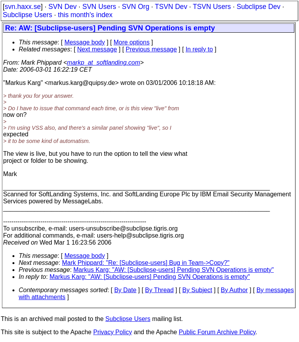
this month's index (85, 15)
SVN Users (99, 7)
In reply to (199, 49)
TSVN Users (212, 7)
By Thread (159, 290)
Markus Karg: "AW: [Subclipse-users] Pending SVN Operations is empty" (174, 269)
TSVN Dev (171, 7)
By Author (234, 290)
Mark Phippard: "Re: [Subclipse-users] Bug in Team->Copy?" (145, 262)
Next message (97, 49)
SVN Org (135, 7)
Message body (84, 42)
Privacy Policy (112, 332)
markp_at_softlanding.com (103, 62)
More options (132, 42)
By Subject (197, 290)
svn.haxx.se (23, 7)
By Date (125, 290)
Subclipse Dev (258, 7)
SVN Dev (62, 7)
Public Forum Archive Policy (217, 332)
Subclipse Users (27, 15)
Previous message (151, 49)
